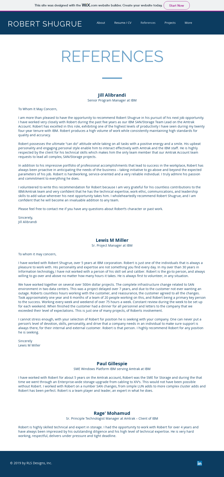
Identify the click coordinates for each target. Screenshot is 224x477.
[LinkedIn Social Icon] (199, 463)
